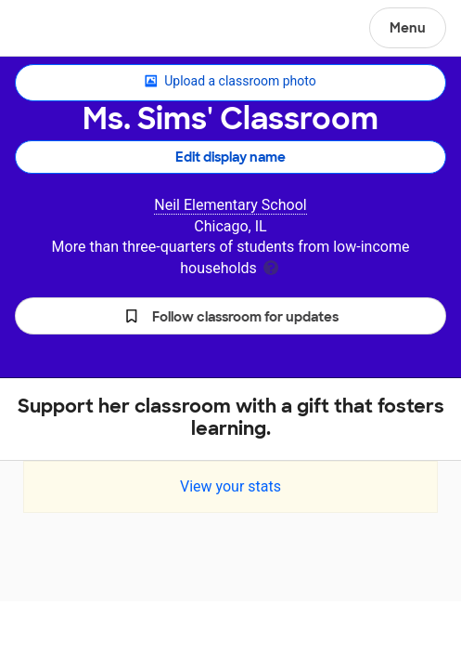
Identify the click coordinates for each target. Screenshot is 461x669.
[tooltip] (271, 266)
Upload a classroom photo (230, 81)
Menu (408, 28)
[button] (230, 315)
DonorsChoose (59, 30)
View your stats (230, 486)
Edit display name (230, 157)
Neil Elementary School (230, 205)
